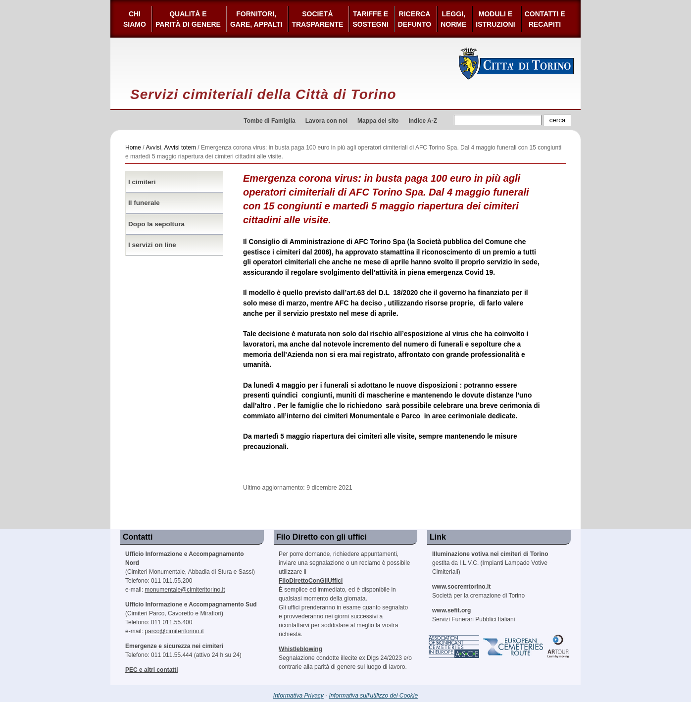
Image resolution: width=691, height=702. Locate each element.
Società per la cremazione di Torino (478, 591)
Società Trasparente (317, 19)
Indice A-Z (422, 120)
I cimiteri (142, 182)
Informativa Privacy (298, 695)
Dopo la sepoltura (156, 224)
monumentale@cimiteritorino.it (185, 589)
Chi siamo (134, 19)
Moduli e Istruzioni (495, 19)
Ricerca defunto (414, 19)
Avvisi (153, 147)
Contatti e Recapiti (545, 19)
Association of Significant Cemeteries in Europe (454, 646)
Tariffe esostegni (370, 19)
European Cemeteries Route (514, 646)
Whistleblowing (300, 649)
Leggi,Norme (453, 19)
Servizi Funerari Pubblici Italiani (473, 615)
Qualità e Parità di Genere (188, 19)
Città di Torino (516, 63)
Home (133, 147)
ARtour (558, 646)
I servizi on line (152, 245)
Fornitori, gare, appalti (256, 19)
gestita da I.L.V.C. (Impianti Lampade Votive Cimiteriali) (490, 563)
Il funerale (144, 202)
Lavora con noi (326, 120)
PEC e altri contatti (151, 669)
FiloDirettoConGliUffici (311, 580)
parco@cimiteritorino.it (174, 631)
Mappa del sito (377, 120)
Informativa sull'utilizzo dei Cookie (373, 695)
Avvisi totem (180, 147)
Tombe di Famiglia (269, 120)
